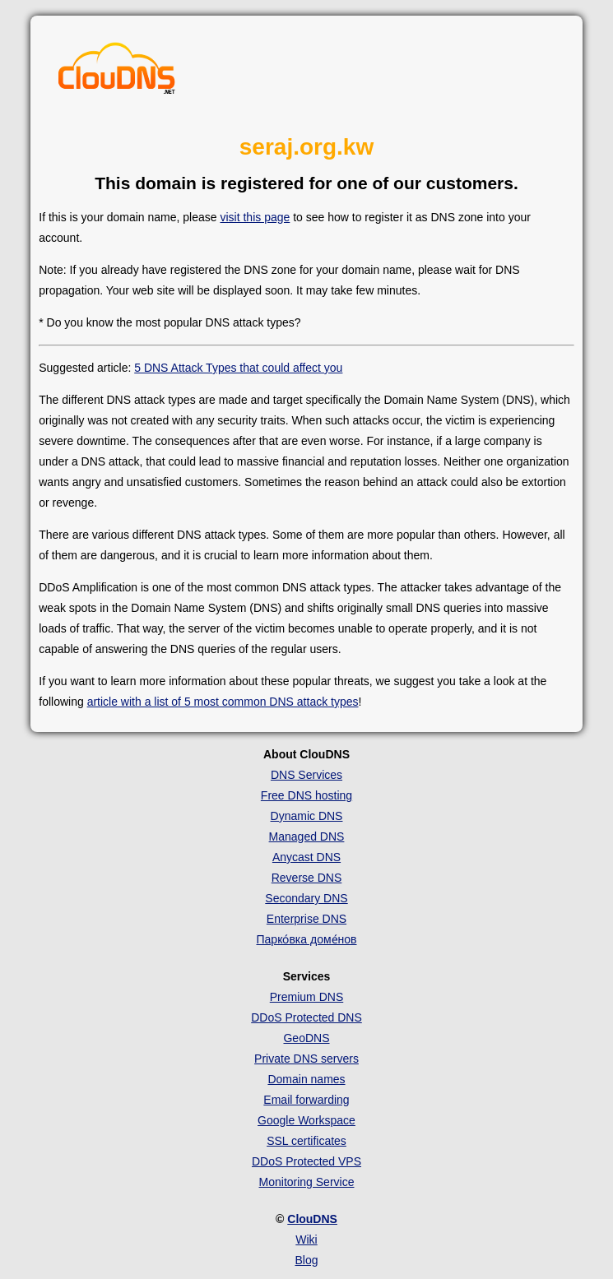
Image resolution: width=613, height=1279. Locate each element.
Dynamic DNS (307, 816)
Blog (306, 1260)
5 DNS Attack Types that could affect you (238, 367)
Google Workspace (306, 1120)
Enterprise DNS (306, 918)
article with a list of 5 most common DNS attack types (223, 701)
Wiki (306, 1239)
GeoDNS (306, 1038)
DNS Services (306, 774)
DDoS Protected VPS (306, 1161)
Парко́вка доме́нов (307, 939)
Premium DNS (306, 996)
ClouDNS (312, 1219)
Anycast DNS (306, 857)
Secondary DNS (306, 898)
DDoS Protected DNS (306, 1017)
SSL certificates (306, 1140)
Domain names (306, 1079)
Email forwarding (306, 1099)
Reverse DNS (307, 877)
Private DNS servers (306, 1058)
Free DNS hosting (306, 795)
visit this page (255, 217)
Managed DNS (307, 836)
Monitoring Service (307, 1182)
